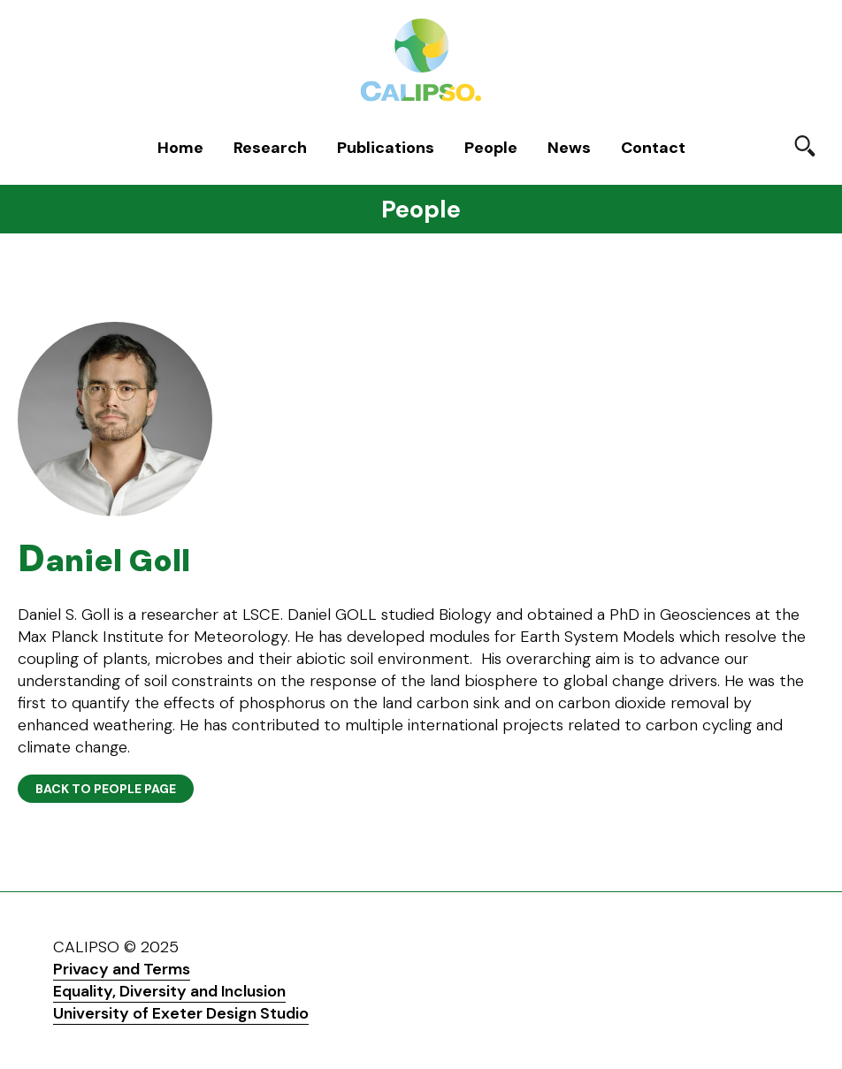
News (569, 147)
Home (180, 147)
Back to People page (105, 789)
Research (270, 147)
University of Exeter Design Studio (181, 1013)
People (490, 147)
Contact (653, 147)
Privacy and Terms (121, 969)
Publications (385, 147)
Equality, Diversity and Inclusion (169, 991)
